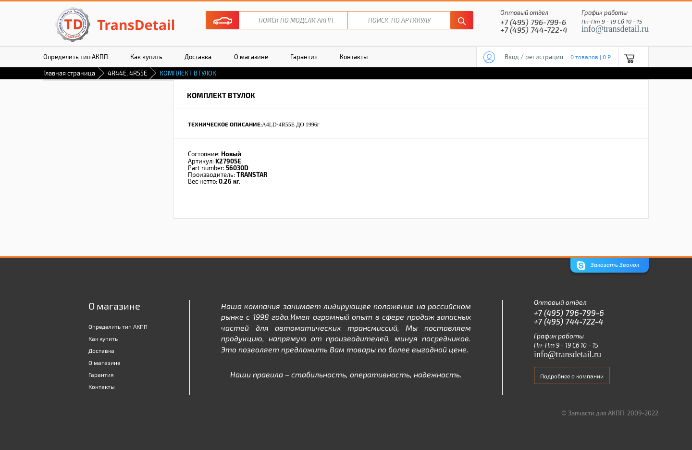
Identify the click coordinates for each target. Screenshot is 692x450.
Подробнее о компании (572, 376)
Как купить (146, 57)
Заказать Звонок (608, 265)
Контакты (354, 57)
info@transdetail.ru (615, 29)
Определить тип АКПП (75, 57)
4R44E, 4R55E (127, 73)
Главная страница (69, 73)
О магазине (251, 57)
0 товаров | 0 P (590, 56)
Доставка (198, 57)
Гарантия (304, 57)
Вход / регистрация (534, 57)
